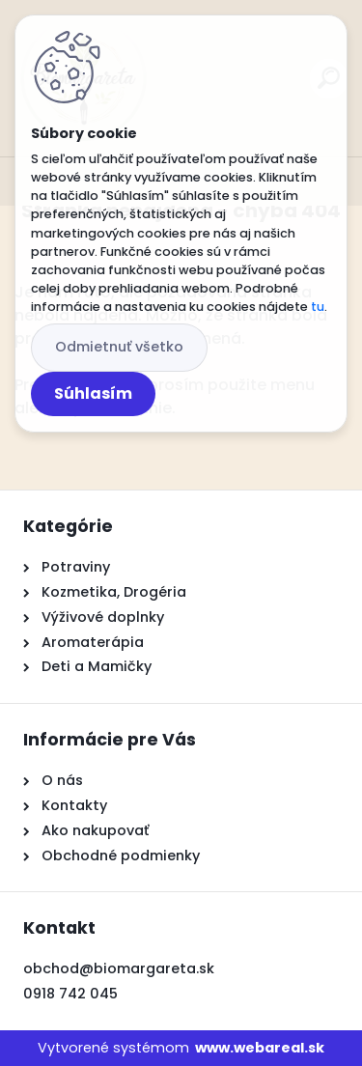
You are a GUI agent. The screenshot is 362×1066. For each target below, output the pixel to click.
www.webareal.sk (259, 1047)
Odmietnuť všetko (119, 346)
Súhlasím (93, 393)
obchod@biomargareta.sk (118, 968)
